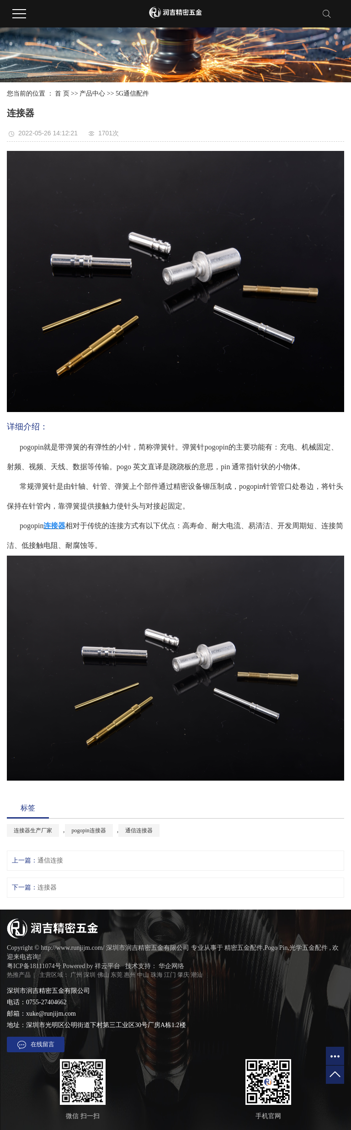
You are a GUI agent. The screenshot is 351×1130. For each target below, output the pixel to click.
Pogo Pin (276, 947)
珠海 (157, 974)
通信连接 (50, 860)
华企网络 (171, 966)
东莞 (116, 974)
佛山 (103, 974)
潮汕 (196, 974)
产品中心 (92, 93)
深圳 (90, 974)
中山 (143, 974)
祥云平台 (107, 966)
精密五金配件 (243, 947)
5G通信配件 (132, 93)
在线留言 (35, 1045)
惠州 (130, 974)
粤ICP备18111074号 (34, 966)
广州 (76, 974)
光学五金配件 (308, 947)
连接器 (47, 887)
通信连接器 (139, 830)
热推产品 (19, 974)
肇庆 (183, 974)
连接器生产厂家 (33, 830)
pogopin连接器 (89, 830)
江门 (170, 974)
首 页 (62, 93)
